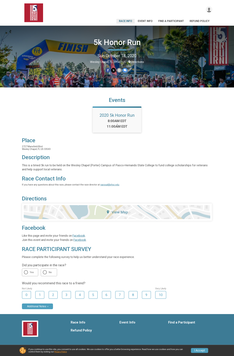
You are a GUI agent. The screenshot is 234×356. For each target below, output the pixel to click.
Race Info (125, 21)
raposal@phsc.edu (109, 184)
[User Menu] (209, 10)
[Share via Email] (119, 70)
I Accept (199, 350)
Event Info (145, 21)
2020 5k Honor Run (117, 115)
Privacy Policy (60, 351)
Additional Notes (36, 306)
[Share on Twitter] (113, 70)
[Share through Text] (125, 70)
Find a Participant (171, 21)
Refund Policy (199, 21)
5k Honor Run (117, 42)
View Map (117, 212)
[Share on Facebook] (107, 70)
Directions (137, 62)
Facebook (78, 235)
